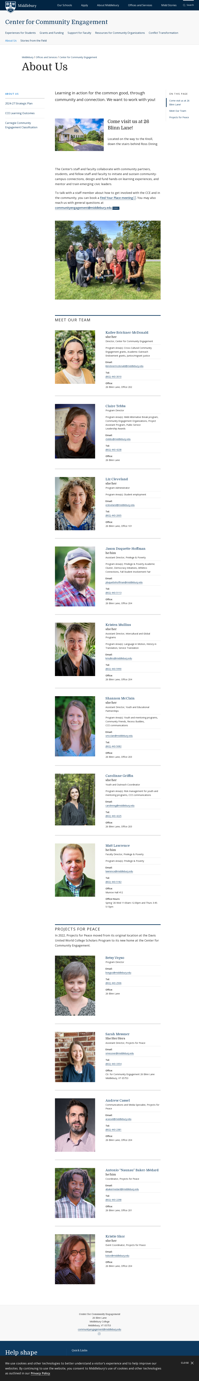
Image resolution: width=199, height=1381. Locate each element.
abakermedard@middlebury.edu (122, 1189)
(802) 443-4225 (113, 815)
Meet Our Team (177, 110)
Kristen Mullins (118, 625)
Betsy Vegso (115, 958)
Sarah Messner (118, 1034)
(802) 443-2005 (113, 515)
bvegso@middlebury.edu (118, 972)
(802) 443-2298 (113, 1199)
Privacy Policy (40, 1373)
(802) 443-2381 (113, 1129)
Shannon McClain (120, 698)
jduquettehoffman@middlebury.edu (124, 582)
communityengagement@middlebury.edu (83, 208)
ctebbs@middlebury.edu (118, 439)
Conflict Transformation (163, 33)
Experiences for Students (20, 33)
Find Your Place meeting (116, 198)
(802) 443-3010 (113, 376)
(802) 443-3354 (113, 1063)
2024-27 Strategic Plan (19, 103)
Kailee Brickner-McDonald (127, 332)
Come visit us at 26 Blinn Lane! (179, 102)
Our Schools (98, 4)
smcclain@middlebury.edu (119, 735)
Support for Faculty (79, 33)
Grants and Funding (52, 33)
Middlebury (27, 57)
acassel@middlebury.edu (118, 1119)
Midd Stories (172, 4)
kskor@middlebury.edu (117, 1255)
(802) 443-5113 (113, 592)
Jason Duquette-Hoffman (126, 549)
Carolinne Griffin (119, 776)
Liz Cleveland (117, 479)
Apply (111, 4)
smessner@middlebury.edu (120, 1053)
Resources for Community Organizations (120, 33)
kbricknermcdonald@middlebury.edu (124, 366)
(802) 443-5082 (113, 746)
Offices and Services (151, 4)
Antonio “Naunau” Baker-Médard (132, 1170)
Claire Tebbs (116, 406)
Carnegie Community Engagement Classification (21, 125)
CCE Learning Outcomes (20, 113)
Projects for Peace (179, 117)
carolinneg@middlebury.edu (120, 805)
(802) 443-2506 (113, 983)
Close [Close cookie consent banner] (187, 1363)
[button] (188, 5)
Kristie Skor (115, 1236)
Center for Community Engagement (56, 22)
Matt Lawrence (118, 845)
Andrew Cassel (118, 1100)
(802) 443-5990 (113, 668)
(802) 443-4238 (113, 449)
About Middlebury (127, 4)
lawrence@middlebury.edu (119, 871)
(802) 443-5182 (113, 881)
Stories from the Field (33, 40)
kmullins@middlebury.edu (119, 658)
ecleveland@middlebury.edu (120, 505)
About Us (11, 40)
